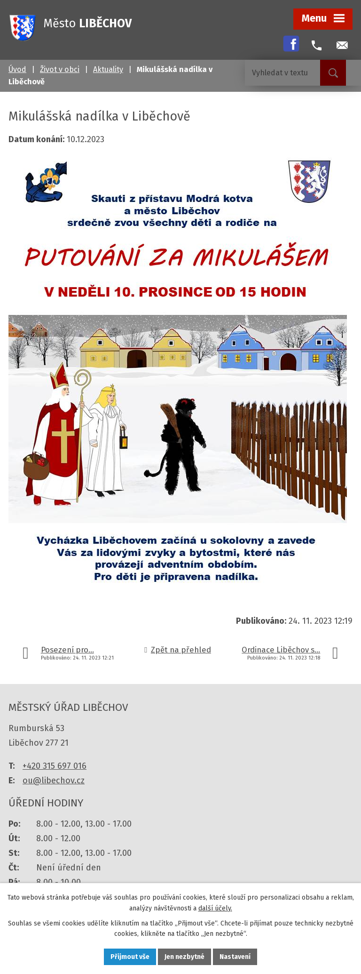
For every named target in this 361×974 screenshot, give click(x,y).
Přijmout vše (129, 957)
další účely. (215, 908)
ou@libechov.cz (54, 780)
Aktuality (108, 69)
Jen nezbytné (184, 957)
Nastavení (235, 957)
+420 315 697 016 (54, 766)
